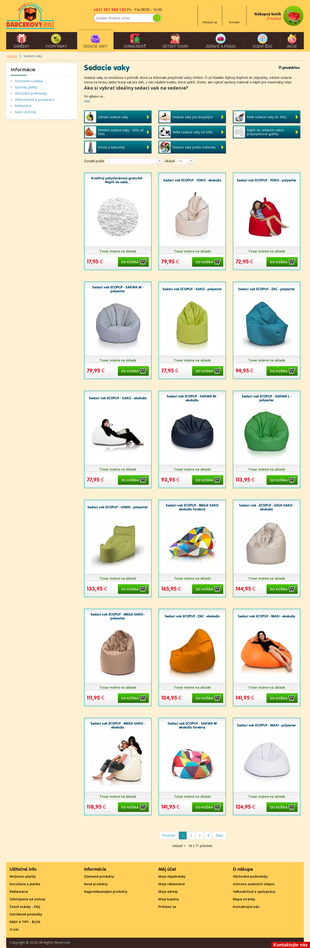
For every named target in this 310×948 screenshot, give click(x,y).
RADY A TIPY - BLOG (25, 922)
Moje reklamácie (171, 884)
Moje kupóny (168, 899)
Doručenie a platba (28, 81)
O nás (14, 929)
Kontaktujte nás (246, 906)
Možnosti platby (23, 876)
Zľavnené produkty (99, 876)
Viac (87, 101)
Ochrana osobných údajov (254, 884)
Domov (12, 56)
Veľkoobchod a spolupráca (34, 99)
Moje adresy (168, 891)
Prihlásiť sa (167, 906)
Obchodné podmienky (30, 93)
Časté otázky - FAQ (25, 906)
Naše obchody (25, 112)
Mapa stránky (244, 899)
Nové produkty (96, 884)
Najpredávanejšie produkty (106, 891)
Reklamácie (23, 106)
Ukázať (170, 161)
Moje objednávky (171, 876)
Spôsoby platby (25, 87)
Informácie (23, 69)
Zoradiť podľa (94, 161)
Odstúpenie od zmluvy (28, 899)
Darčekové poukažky (26, 914)
